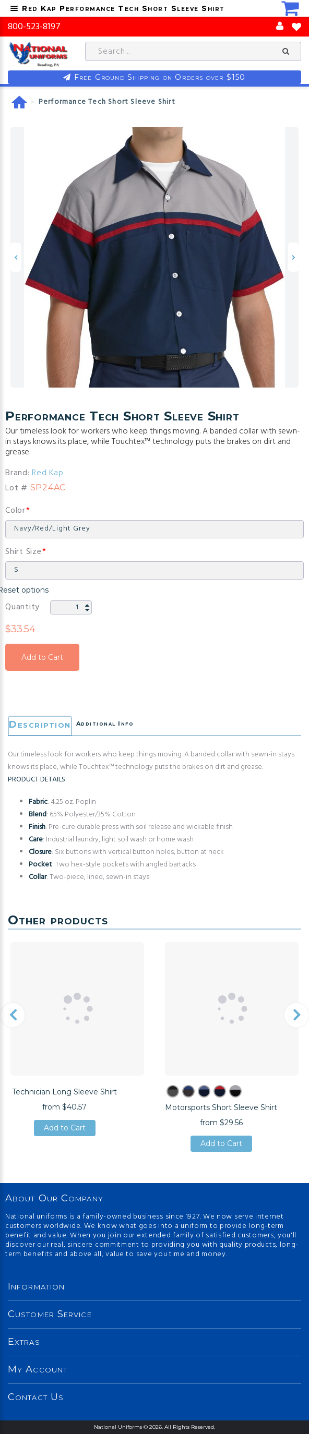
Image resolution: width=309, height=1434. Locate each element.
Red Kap (47, 473)
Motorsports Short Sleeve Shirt (221, 1107)
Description (40, 724)
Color (15, 510)
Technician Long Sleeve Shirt (64, 1091)
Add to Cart (42, 657)
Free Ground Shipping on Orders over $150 (160, 77)
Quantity (22, 607)
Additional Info (105, 723)
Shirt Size (23, 552)
